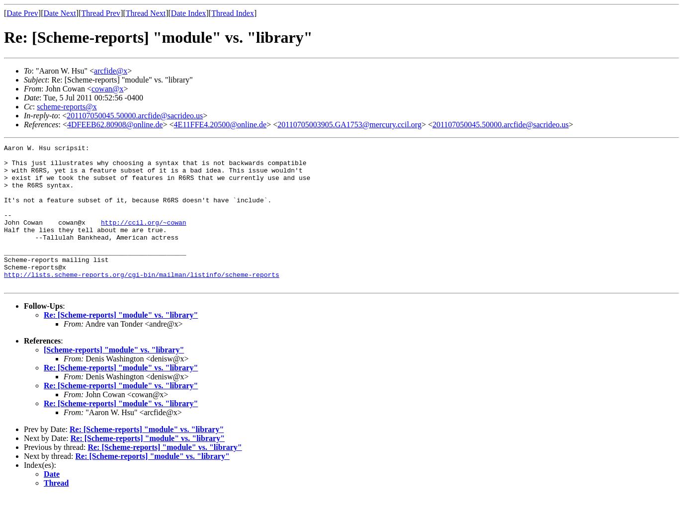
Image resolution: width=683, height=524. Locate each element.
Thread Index (232, 13)
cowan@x (107, 89)
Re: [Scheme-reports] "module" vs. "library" (121, 343)
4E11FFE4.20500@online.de (220, 124)
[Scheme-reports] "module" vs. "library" (114, 378)
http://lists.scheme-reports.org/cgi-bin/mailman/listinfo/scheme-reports (141, 301)
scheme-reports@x (66, 106)
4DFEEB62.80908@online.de (115, 124)
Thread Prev (100, 13)
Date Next (60, 13)
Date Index (188, 13)
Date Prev (22, 13)
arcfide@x (110, 71)
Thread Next (146, 13)
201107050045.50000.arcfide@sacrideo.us (135, 115)
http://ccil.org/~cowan (143, 238)
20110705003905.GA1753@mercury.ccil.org (349, 124)
